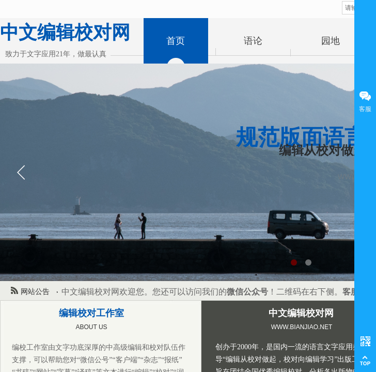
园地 (330, 41)
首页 (175, 41)
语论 (253, 41)
